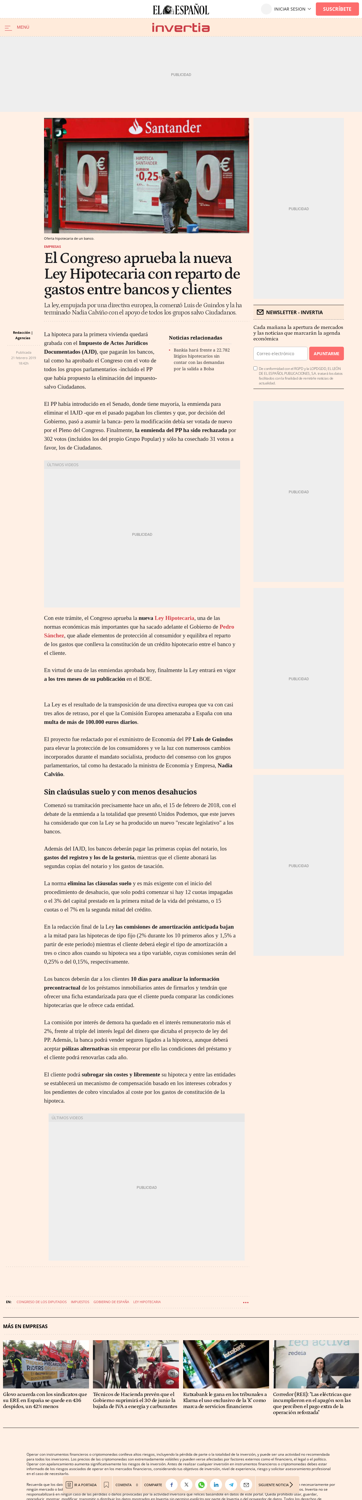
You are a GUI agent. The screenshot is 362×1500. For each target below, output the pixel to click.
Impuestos (80, 1301)
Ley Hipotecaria (174, 618)
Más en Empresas (25, 1326)
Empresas (52, 246)
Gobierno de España (111, 1301)
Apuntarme (326, 353)
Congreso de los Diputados (42, 1301)
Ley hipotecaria (147, 1301)
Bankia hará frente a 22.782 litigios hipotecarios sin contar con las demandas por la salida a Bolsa (202, 359)
